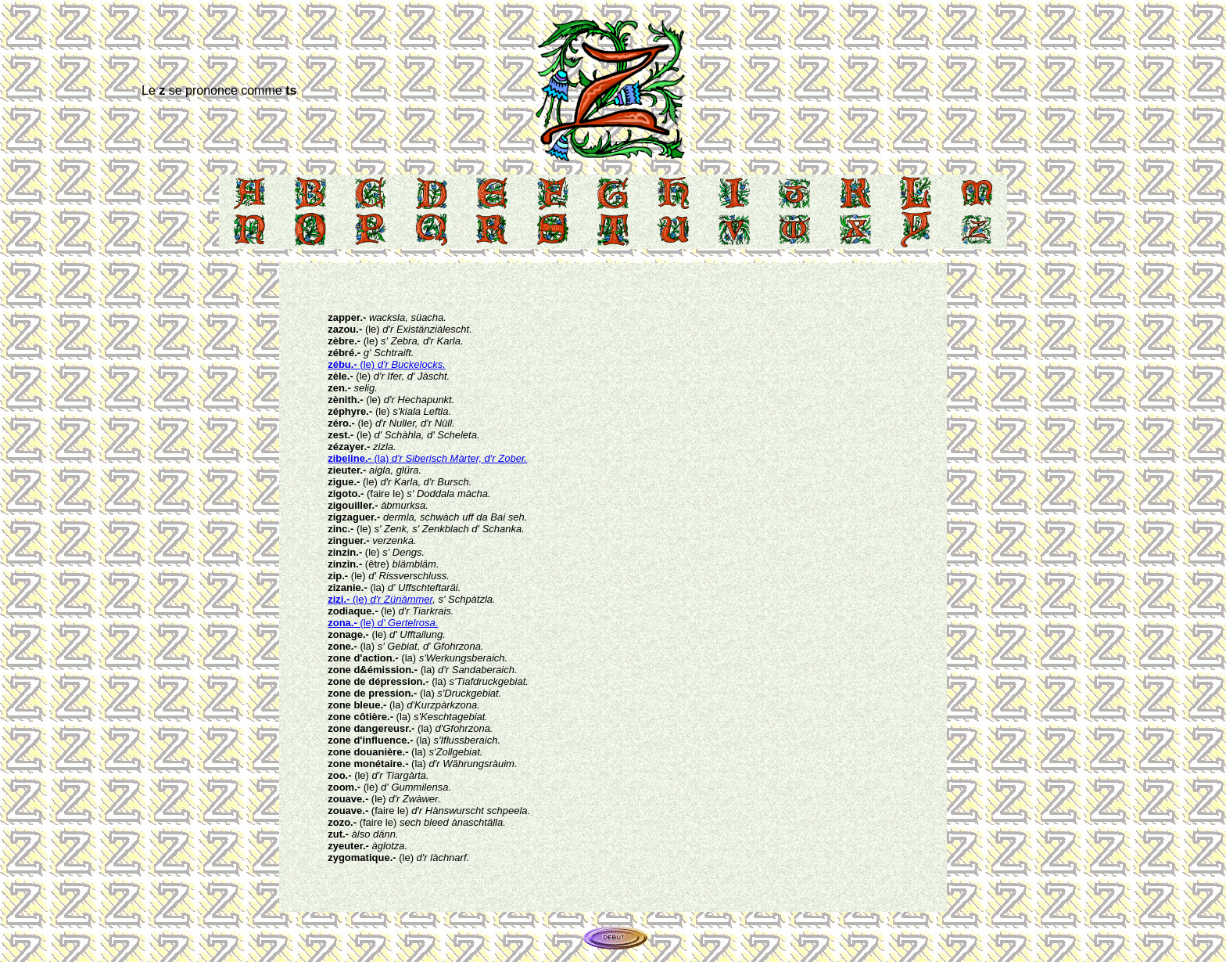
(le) (387, 364)
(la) (427, 458)
